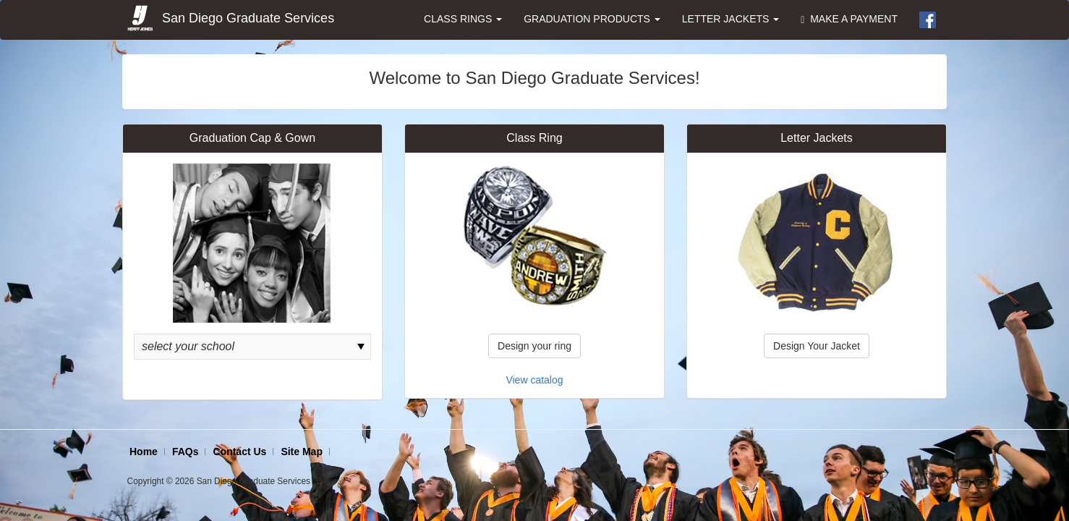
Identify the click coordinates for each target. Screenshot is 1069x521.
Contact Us (239, 451)
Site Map (302, 451)
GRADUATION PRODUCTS (592, 19)
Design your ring (534, 346)
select (361, 346)
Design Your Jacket (816, 346)
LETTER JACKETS (730, 19)
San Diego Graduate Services (230, 18)
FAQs (185, 451)
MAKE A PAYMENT (849, 19)
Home (143, 451)
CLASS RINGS (463, 19)
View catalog (534, 380)
